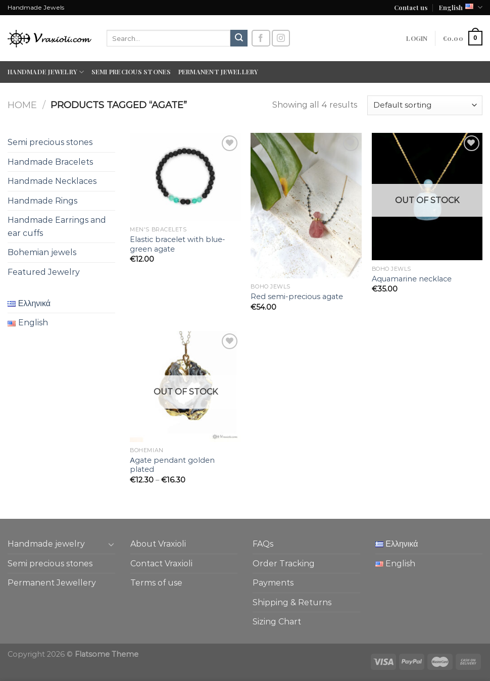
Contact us (410, 7)
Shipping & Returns (292, 602)
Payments (273, 583)
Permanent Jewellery (218, 71)
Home (22, 105)
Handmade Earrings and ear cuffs (57, 226)
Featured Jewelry (44, 272)
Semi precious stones (131, 71)
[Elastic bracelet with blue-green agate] (185, 177)
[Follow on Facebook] (261, 38)
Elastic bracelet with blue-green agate (177, 244)
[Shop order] (424, 105)
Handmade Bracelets (50, 162)
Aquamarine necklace (412, 278)
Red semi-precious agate (297, 296)
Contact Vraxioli (161, 563)
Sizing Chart (277, 621)
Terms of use (156, 583)
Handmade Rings (42, 201)
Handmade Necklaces (52, 181)
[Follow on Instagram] (281, 38)
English (460, 7)
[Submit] (239, 38)
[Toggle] (111, 544)
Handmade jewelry (46, 72)
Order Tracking (284, 563)
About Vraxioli (158, 544)
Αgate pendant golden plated (172, 465)
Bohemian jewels (42, 252)
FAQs (263, 544)
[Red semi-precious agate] (306, 205)
